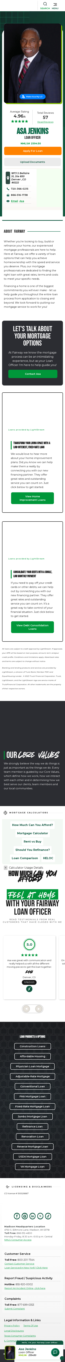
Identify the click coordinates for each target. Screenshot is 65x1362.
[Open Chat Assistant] (55, 1352)
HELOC (48, 858)
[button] (55, 6)
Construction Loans (32, 1046)
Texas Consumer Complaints (20, 1336)
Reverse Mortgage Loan (32, 1146)
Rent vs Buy (32, 841)
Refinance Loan (32, 1126)
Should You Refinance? (32, 850)
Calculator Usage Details (26, 867)
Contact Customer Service (19, 1263)
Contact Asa (33, 373)
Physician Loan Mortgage (32, 1066)
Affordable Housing (32, 1056)
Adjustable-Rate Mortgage (33, 1076)
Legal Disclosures (14, 1331)
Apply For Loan (33, 150)
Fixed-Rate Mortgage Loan (32, 1106)
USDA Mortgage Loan (32, 1156)
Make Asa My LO (34, 96)
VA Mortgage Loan (33, 1166)
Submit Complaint (15, 1308)
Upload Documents (32, 162)
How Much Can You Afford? (32, 825)
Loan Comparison (25, 858)
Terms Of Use (30, 1325)
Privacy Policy (12, 1325)
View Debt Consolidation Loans (32, 627)
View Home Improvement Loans (33, 498)
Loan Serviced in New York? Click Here (26, 1267)
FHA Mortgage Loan (32, 1096)
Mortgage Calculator (32, 833)
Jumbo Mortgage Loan (32, 1116)
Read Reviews (45, 121)
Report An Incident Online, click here (25, 1288)
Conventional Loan (32, 1086)
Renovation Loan (32, 1136)
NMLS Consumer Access (17, 1240)
